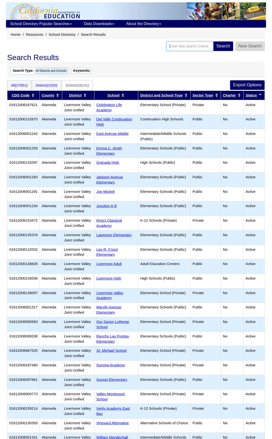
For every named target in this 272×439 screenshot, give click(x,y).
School (113, 95)
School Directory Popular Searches (41, 24)
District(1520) (46, 85)
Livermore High (108, 278)
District (75, 95)
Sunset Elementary (111, 380)
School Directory (62, 34)
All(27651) (19, 85)
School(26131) (77, 85)
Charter (229, 95)
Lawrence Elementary (114, 235)
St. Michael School (111, 350)
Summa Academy (110, 365)
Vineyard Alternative (112, 423)
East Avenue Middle (112, 134)
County (48, 95)
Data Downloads (99, 24)
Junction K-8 (106, 206)
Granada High (107, 162)
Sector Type (203, 95)
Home (16, 34)
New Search (250, 46)
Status (251, 95)
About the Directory (143, 24)
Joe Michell (105, 191)
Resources (34, 34)
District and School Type (161, 95)
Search (223, 46)
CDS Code (21, 95)
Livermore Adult (109, 264)
